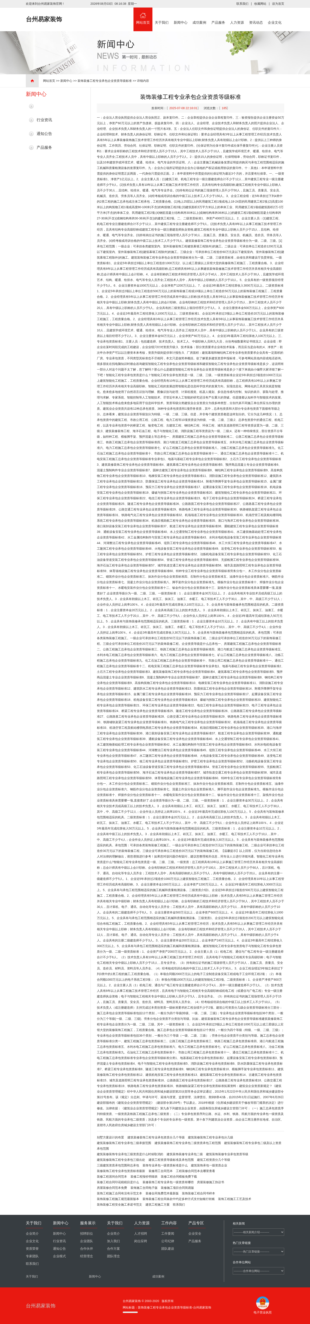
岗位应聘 (140, 1241)
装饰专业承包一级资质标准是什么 (165, 1165)
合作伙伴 (86, 1248)
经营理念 (86, 1256)
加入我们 (113, 1241)
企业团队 (86, 1241)
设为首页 (278, 3)
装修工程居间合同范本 (112, 1176)
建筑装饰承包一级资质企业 (209, 1165)
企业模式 (59, 1256)
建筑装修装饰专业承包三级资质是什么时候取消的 (130, 1154)
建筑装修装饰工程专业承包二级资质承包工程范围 (188, 1143)
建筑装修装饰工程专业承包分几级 (210, 1137)
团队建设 (167, 1248)
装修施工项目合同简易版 (177, 1187)
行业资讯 (44, 120)
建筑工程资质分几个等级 (213, 1159)
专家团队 (32, 1256)
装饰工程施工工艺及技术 (234, 1199)
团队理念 (113, 1256)
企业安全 (194, 1233)
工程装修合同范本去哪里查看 (195, 1171)
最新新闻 (44, 106)
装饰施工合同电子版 (144, 1187)
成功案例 (199, 16)
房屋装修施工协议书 (210, 1182)
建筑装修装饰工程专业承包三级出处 (121, 1159)
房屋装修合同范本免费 (112, 1187)
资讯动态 (255, 16)
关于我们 (161, 16)
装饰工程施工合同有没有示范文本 (119, 1193)
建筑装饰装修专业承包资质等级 (227, 1154)
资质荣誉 (32, 1248)
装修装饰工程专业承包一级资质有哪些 (168, 1182)
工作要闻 (167, 1233)
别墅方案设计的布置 (110, 1137)
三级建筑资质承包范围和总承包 (118, 1165)
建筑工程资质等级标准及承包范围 (171, 1159)
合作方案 (113, 1248)
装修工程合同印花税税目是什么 (118, 1182)
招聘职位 (86, 1233)
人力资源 (237, 16)
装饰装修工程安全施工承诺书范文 (119, 1204)
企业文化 (274, 16)
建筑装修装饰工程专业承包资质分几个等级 (156, 1137)
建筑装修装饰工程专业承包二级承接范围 (124, 1143)
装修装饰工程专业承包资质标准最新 (121, 1171)
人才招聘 (140, 1233)
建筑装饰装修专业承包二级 (185, 1154)
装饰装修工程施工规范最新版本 (118, 1199)
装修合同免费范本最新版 (162, 1193)
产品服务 (218, 16)
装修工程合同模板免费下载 (179, 1176)
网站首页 (142, 16)
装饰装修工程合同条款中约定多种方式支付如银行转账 (179, 1199)
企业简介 (32, 1233)
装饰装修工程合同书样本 (198, 1193)
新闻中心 (180, 16)
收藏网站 (260, 3)
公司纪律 (167, 1241)
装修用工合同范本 (161, 1171)
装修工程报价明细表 (144, 1176)
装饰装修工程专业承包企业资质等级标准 (105, 80)
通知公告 (44, 134)
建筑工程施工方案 (158, 1204)
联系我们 (242, 3)
